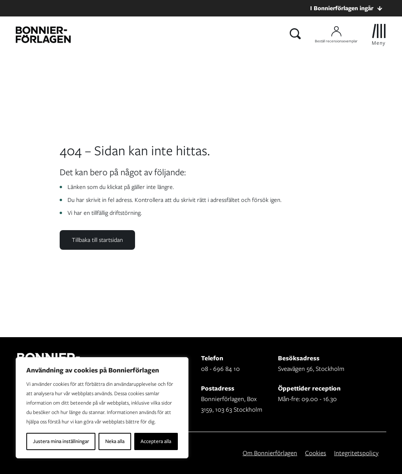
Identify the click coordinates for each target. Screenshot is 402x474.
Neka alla (114, 441)
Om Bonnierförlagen (270, 453)
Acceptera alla (156, 441)
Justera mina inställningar (61, 441)
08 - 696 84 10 (220, 368)
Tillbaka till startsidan (97, 240)
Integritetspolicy (356, 453)
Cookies (315, 453)
